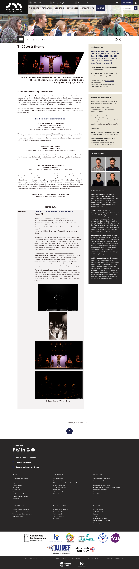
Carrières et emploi (18, 494)
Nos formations (58, 478)
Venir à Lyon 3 (57, 514)
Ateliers (55, 40)
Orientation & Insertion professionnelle (65, 483)
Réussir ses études (59, 485)
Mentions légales (94, 558)
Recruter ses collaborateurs (21, 512)
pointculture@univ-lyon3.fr (101, 76)
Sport (95, 516)
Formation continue (59, 487)
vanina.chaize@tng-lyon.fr (107, 124)
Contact (46, 558)
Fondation (15, 487)
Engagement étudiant (100, 518)
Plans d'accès (61, 558)
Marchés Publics (17, 516)
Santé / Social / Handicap (101, 520)
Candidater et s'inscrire (60, 480)
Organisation (16, 483)
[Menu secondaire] (20, 39)
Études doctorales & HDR (101, 485)
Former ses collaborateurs (21, 509)
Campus (100, 8)
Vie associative (98, 509)
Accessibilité (76, 558)
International (87, 8)
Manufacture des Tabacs (26, 458)
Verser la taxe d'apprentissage (22, 514)
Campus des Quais (23, 462)
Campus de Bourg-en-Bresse (27, 467)
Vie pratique (97, 522)
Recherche (59, 8)
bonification (109, 80)
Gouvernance (16, 480)
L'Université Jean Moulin (20, 478)
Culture (46, 40)
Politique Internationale (60, 509)
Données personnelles (115, 558)
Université (34, 8)
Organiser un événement (20, 496)
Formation (47, 8)
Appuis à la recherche (100, 489)
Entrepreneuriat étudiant (61, 491)
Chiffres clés (16, 489)
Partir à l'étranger (58, 516)
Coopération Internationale (61, 512)
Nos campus (16, 491)
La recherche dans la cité (101, 491)
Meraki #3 (39, 214)
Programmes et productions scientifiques (106, 487)
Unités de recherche (99, 483)
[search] (129, 8)
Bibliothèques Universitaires (102, 512)
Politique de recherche (100, 480)
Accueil (29, 40)
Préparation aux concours (61, 494)
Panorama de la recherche (101, 478)
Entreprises (72, 8)
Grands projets (17, 485)
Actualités (15, 498)
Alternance (56, 489)
